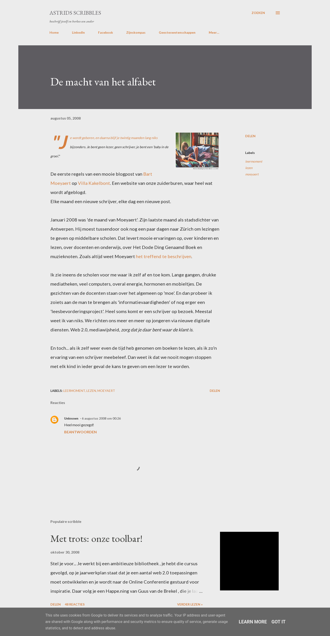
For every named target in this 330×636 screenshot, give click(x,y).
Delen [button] (250, 136)
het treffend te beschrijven (163, 256)
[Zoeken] (258, 13)
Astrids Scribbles (75, 12)
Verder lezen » (190, 604)
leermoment (253, 161)
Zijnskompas (136, 32)
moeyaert (251, 174)
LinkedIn (78, 32)
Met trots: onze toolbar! (96, 538)
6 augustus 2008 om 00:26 (101, 418)
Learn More (253, 622)
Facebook (105, 32)
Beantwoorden (80, 432)
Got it (279, 622)
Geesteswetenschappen (177, 32)
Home (54, 32)
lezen (249, 168)
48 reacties (75, 604)
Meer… (214, 32)
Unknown (71, 418)
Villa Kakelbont (94, 183)
